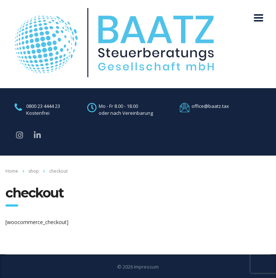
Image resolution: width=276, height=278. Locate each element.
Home (11, 171)
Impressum (146, 266)
